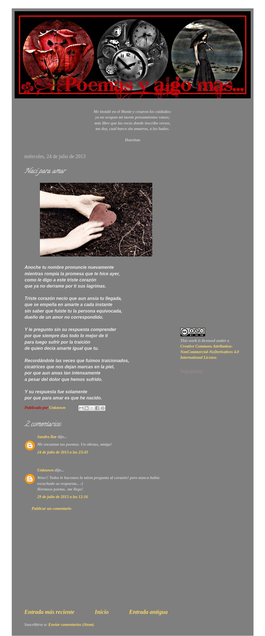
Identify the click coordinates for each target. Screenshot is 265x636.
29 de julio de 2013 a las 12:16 (62, 496)
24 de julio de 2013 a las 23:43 (62, 452)
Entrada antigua (148, 612)
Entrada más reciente (49, 612)
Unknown (45, 470)
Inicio (101, 612)
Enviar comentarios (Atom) (71, 624)
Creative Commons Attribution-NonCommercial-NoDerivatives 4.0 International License (209, 352)
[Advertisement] (96, 565)
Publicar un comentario (52, 508)
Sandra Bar (47, 436)
